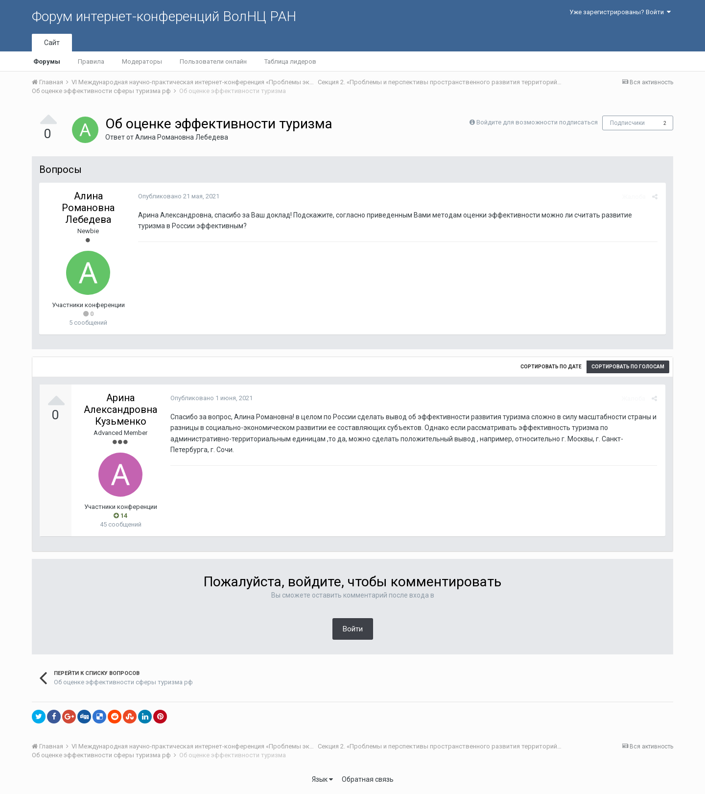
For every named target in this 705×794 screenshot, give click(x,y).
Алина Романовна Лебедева (181, 137)
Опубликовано (177, 196)
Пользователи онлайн (213, 61)
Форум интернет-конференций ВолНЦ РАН (164, 16)
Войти (353, 629)
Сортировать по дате (551, 366)
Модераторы (142, 61)
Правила (91, 61)
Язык (322, 779)
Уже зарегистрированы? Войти (620, 12)
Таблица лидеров (290, 61)
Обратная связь (368, 779)
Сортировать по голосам (627, 366)
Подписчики (627, 123)
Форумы (46, 61)
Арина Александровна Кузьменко (120, 409)
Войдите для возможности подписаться (537, 122)
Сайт (52, 43)
